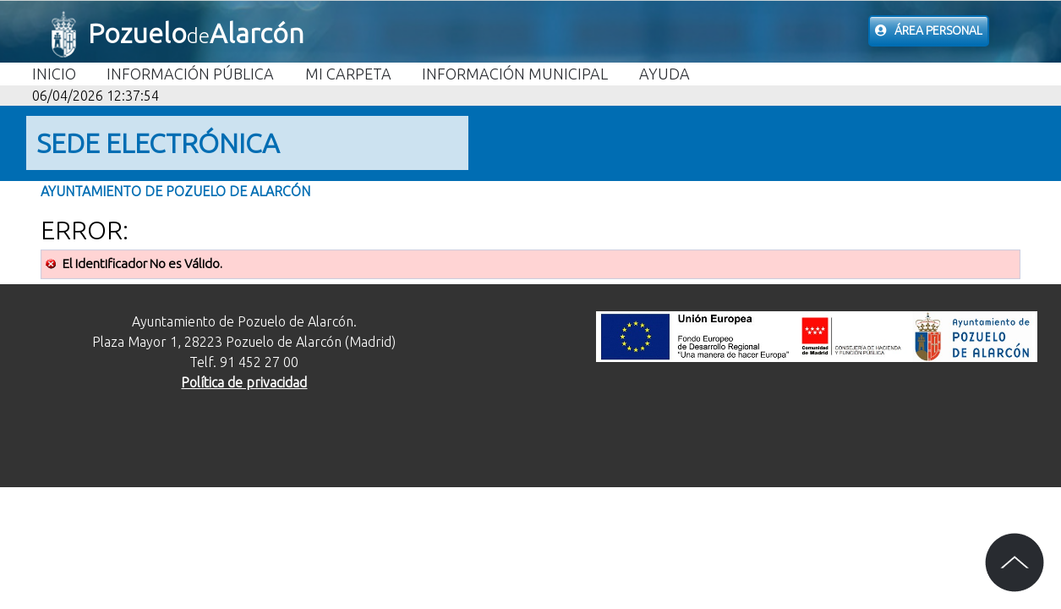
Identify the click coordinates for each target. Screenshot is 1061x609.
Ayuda (664, 73)
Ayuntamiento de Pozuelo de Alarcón (175, 191)
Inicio (54, 73)
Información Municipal (515, 73)
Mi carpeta (348, 73)
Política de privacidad (244, 382)
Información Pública (190, 73)
